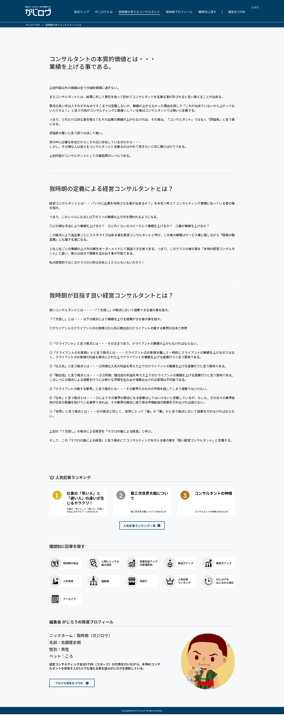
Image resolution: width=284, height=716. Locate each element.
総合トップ (81, 12)
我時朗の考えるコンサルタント (139, 12)
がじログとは (104, 12)
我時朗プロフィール (179, 12)
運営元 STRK (236, 12)
